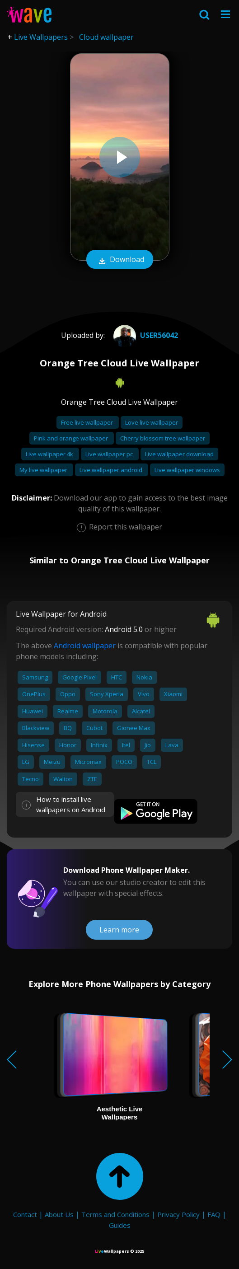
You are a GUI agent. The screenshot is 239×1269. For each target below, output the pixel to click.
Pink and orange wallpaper (71, 438)
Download (119, 260)
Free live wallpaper (87, 422)
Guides (120, 1225)
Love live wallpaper (151, 422)
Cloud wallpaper (106, 37)
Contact (25, 1214)
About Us (59, 1214)
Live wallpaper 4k (50, 454)
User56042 (144, 335)
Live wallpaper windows (187, 470)
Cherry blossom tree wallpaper (162, 438)
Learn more (119, 930)
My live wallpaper (44, 470)
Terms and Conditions (115, 1214)
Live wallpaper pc (109, 454)
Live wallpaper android (112, 470)
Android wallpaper (85, 646)
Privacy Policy (178, 1214)
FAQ (213, 1214)
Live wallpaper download (179, 454)
